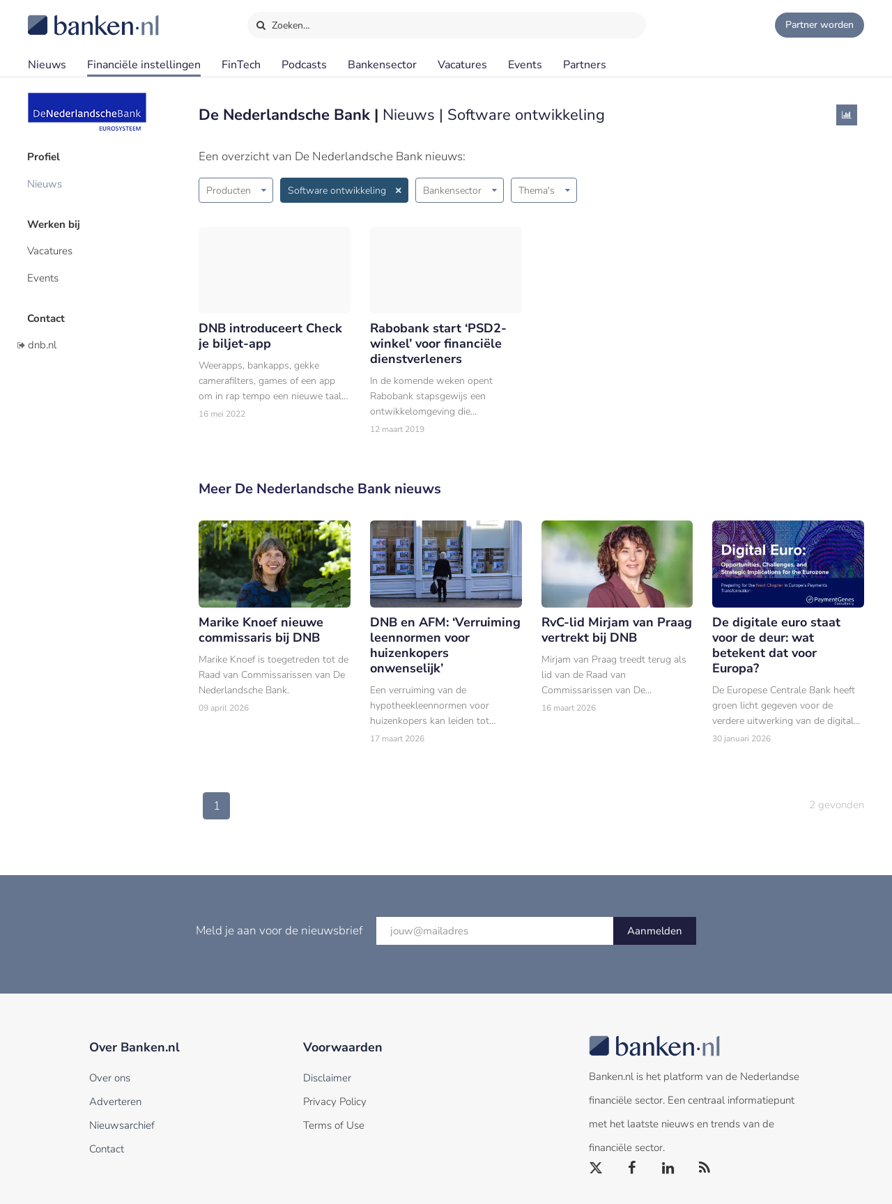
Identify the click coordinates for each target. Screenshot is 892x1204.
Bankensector (382, 64)
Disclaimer (327, 1078)
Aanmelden (654, 931)
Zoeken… (282, 22)
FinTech (241, 64)
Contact (47, 317)
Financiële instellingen (144, 64)
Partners (584, 64)
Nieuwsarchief (122, 1125)
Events (525, 64)
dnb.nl (42, 343)
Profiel (44, 157)
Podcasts (304, 64)
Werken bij (54, 224)
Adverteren (115, 1102)
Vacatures (462, 64)
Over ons (109, 1078)
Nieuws (47, 64)
